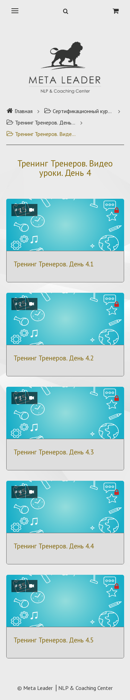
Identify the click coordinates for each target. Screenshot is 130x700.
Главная (19, 111)
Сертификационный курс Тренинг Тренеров (78, 111)
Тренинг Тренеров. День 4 (41, 122)
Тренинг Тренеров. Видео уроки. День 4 (41, 133)
